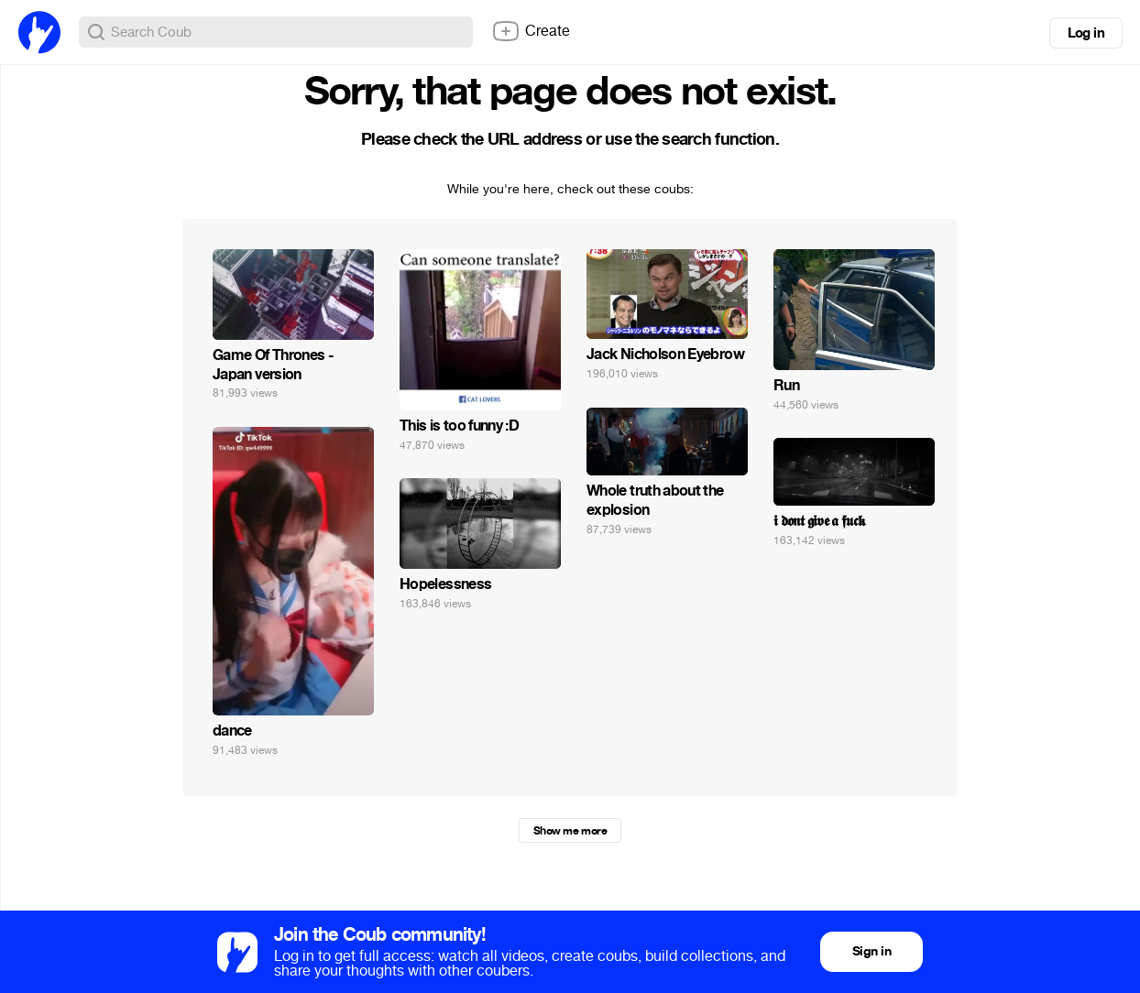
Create (530, 31)
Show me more (570, 831)
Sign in (871, 951)
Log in (1086, 33)
